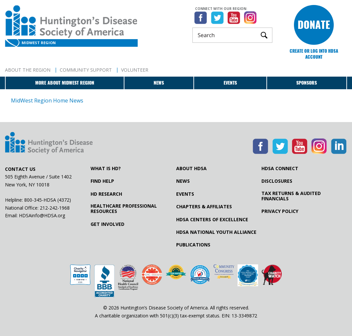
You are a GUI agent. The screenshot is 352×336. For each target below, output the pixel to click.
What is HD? (106, 168)
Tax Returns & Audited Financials (291, 196)
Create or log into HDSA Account (314, 54)
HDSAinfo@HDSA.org (42, 215)
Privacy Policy (279, 211)
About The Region (27, 70)
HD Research (106, 194)
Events (230, 83)
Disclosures (276, 181)
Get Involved (107, 224)
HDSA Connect (279, 168)
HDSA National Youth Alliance (216, 232)
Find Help (102, 181)
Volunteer (134, 70)
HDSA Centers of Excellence (212, 219)
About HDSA (191, 168)
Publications (193, 244)
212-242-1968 (55, 208)
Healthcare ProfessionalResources (124, 208)
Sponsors (306, 83)
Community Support (86, 70)
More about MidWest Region (64, 83)
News (159, 83)
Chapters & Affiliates (204, 206)
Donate (314, 25)
